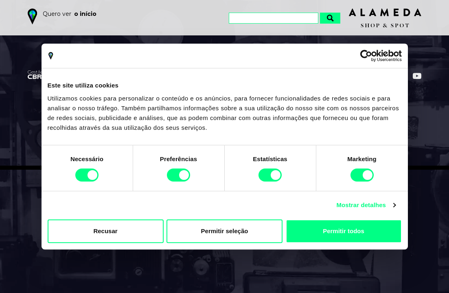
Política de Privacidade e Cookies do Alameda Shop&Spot (240, 266)
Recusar (105, 230)
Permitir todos (343, 230)
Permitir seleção (224, 230)
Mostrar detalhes (361, 204)
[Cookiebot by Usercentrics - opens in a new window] (366, 56)
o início (85, 13)
